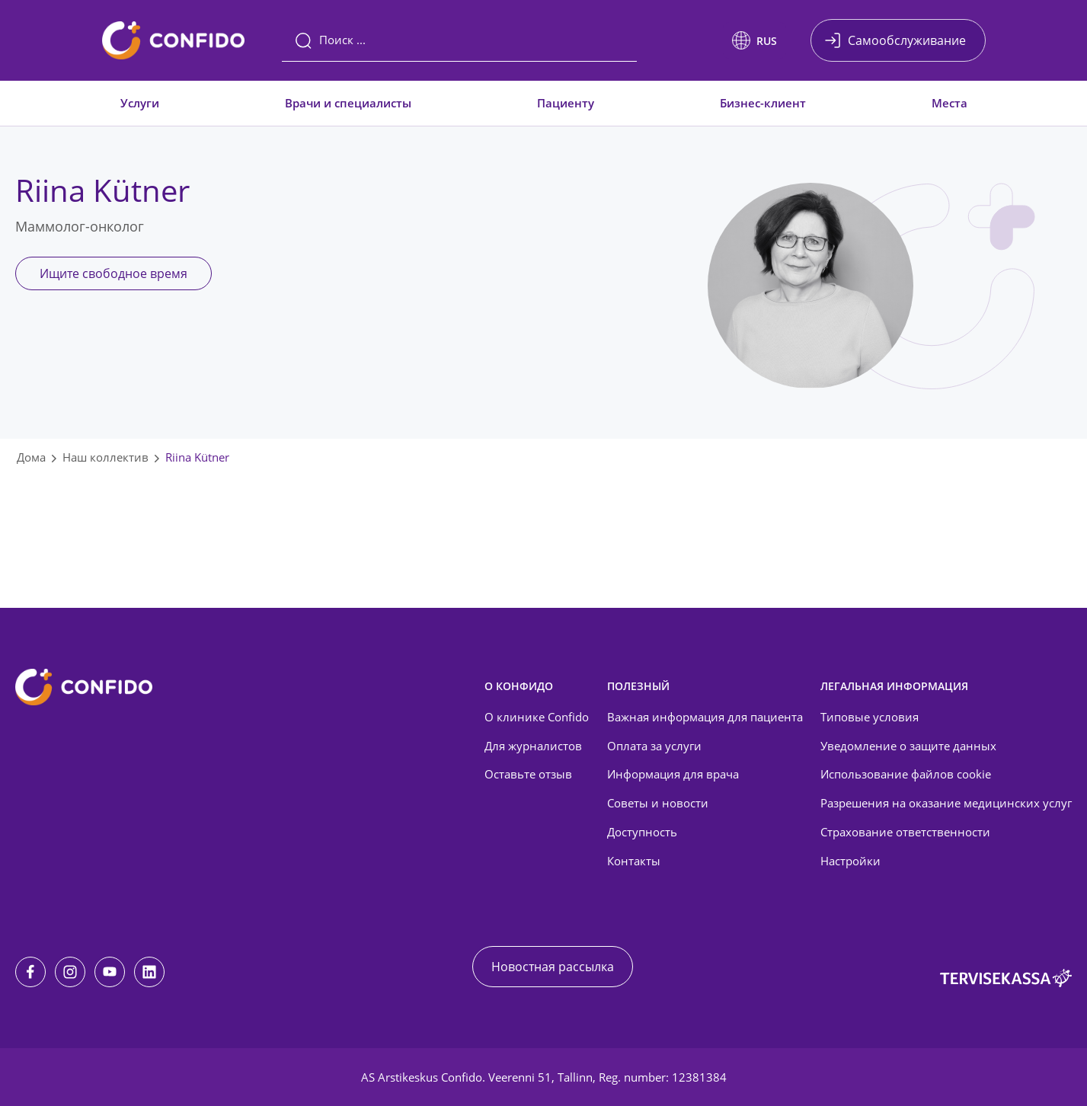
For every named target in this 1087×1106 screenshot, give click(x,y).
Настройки (850, 860)
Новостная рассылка (552, 966)
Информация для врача (673, 774)
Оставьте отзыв (528, 774)
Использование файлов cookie (905, 774)
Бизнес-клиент (763, 102)
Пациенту (565, 102)
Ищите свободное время (113, 273)
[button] (754, 40)
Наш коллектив (105, 457)
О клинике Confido (536, 716)
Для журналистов (533, 745)
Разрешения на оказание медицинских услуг (946, 802)
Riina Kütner (197, 457)
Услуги (139, 102)
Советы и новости (657, 802)
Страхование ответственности (905, 831)
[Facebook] (30, 972)
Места (949, 102)
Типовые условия (869, 716)
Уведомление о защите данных (908, 745)
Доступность (642, 831)
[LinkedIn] (149, 972)
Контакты (633, 860)
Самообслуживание (907, 40)
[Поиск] (459, 40)
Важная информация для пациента (705, 716)
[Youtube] (109, 972)
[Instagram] (70, 972)
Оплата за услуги (654, 745)
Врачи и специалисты (348, 102)
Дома (31, 457)
